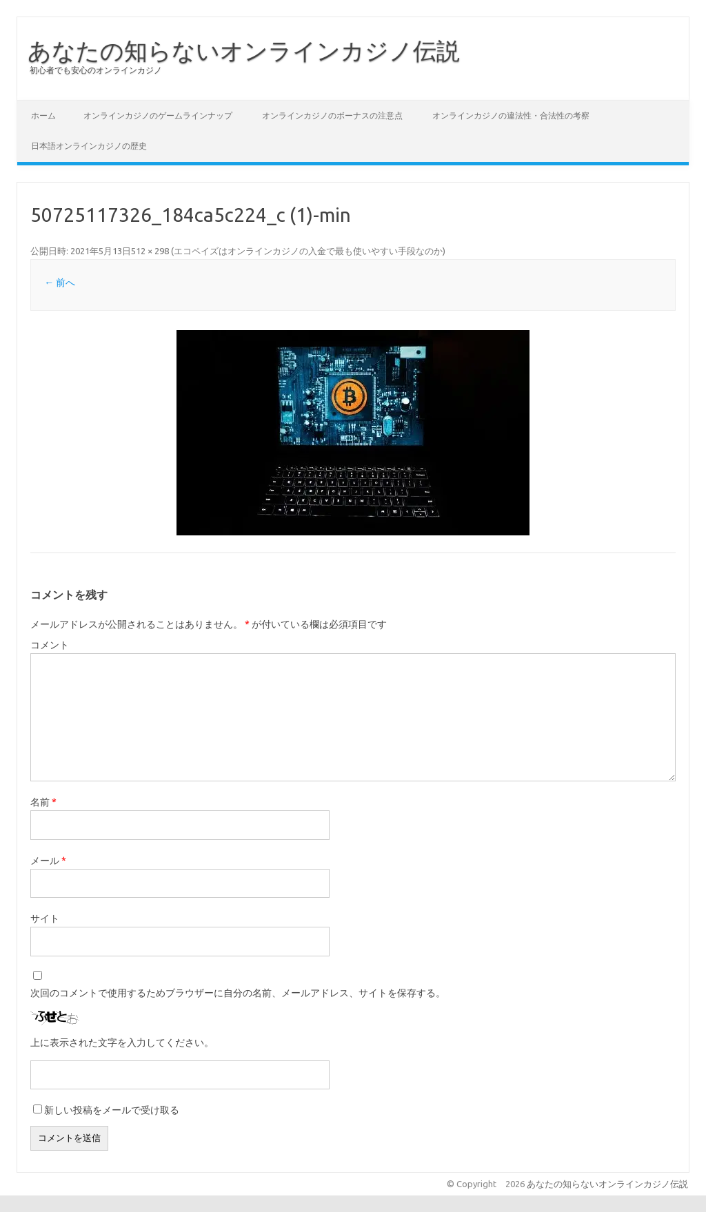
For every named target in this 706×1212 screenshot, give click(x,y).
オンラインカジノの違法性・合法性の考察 (510, 115)
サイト (44, 918)
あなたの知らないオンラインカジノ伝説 (244, 50)
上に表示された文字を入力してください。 (122, 1042)
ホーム (43, 115)
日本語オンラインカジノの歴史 (89, 145)
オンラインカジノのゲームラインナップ (157, 115)
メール (48, 860)
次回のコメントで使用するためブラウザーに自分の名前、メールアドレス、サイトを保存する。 (237, 992)
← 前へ (59, 282)
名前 (43, 802)
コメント (49, 644)
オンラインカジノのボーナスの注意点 (332, 115)
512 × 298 (150, 251)
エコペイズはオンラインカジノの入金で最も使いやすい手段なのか (308, 251)
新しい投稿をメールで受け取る (111, 1110)
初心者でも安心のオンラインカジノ (96, 69)
